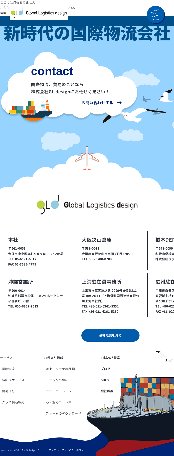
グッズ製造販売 (13, 402)
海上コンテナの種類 (60, 369)
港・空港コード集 (58, 402)
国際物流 (8, 369)
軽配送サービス (13, 380)
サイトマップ (48, 450)
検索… (5, 13)
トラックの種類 (57, 380)
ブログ (105, 369)
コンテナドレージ (58, 391)
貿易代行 (8, 391)
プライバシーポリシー (74, 450)
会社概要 (107, 391)
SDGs (105, 380)
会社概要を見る (110, 335)
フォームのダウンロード (63, 413)
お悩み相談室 (110, 358)
